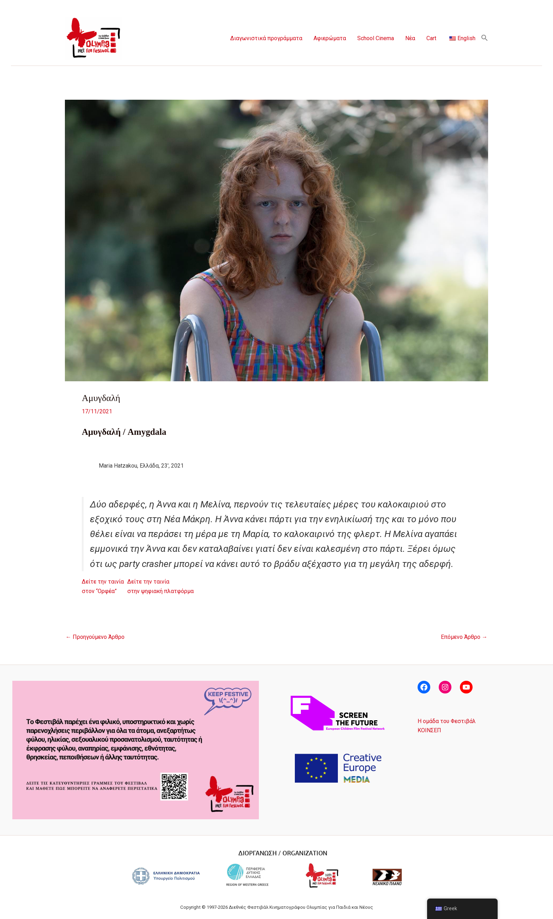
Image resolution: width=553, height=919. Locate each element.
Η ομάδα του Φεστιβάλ (447, 721)
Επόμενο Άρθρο (464, 637)
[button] (484, 38)
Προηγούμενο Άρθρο (95, 637)
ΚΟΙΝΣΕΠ (429, 730)
